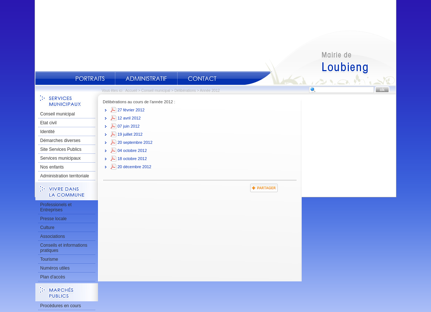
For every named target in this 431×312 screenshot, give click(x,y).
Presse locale (53, 218)
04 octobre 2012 (132, 150)
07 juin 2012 (129, 126)
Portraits (90, 78)
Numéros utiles (55, 268)
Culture (47, 227)
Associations (52, 236)
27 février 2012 (131, 110)
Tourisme (49, 259)
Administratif (146, 78)
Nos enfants (52, 167)
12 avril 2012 (129, 118)
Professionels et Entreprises (55, 207)
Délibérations (185, 91)
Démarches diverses (60, 140)
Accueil (320, 57)
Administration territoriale (64, 175)
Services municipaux (60, 158)
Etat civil (48, 122)
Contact (202, 78)
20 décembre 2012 (134, 166)
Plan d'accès (52, 277)
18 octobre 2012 (132, 158)
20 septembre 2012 (135, 142)
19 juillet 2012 (130, 134)
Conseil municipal (155, 91)
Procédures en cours (60, 305)
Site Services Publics (60, 149)
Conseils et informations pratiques (63, 248)
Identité (47, 131)
